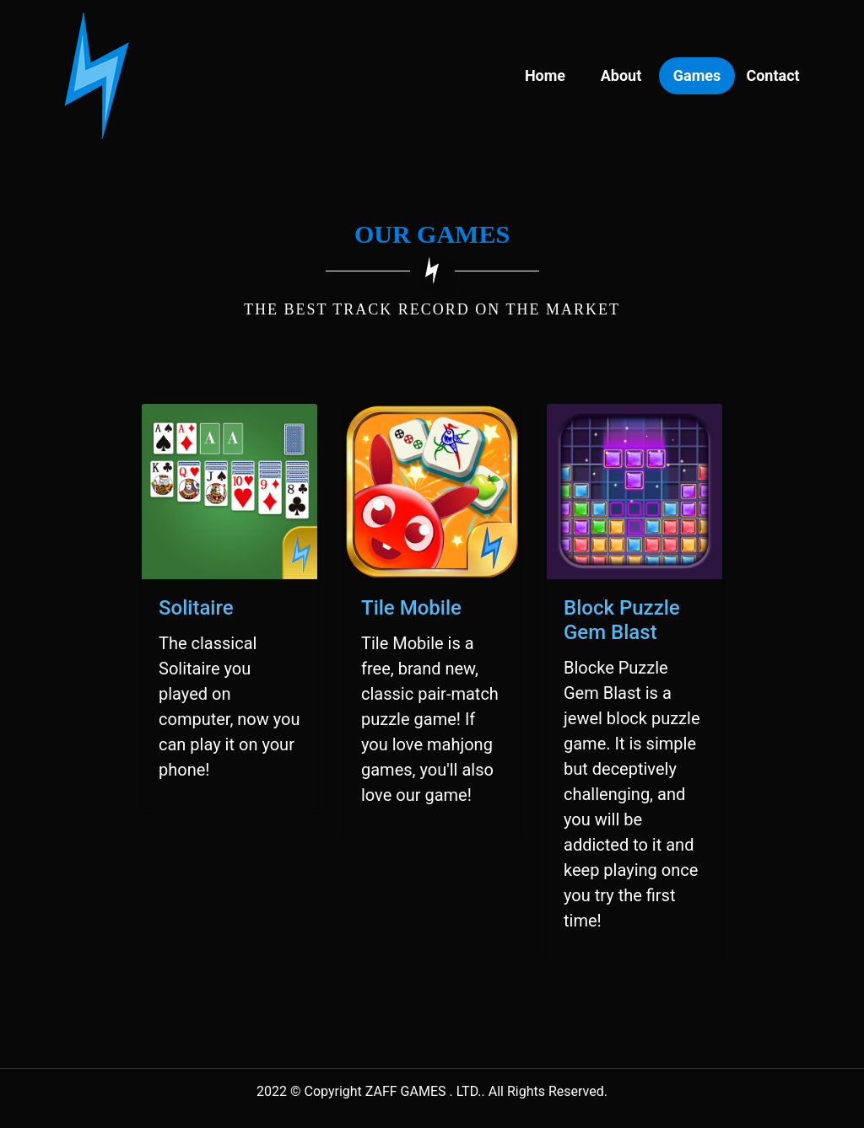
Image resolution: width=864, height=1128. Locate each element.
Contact (772, 75)
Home (545, 75)
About (621, 75)
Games (697, 75)
